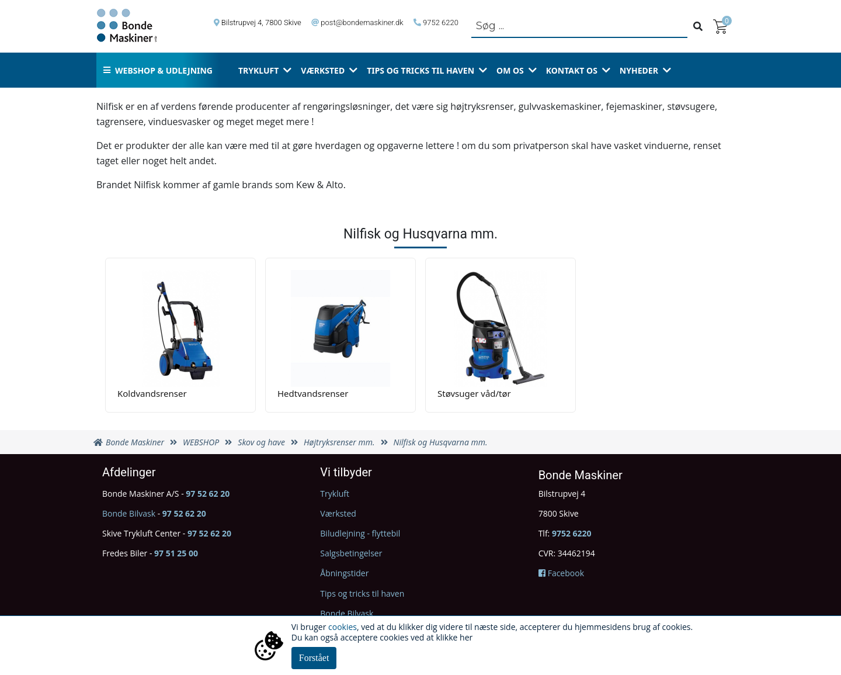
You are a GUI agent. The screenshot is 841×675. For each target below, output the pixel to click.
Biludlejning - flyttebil (360, 533)
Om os (510, 70)
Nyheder (639, 70)
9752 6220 (440, 22)
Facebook (561, 573)
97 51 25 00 (176, 553)
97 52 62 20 (208, 493)
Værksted (323, 70)
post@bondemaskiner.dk (362, 22)
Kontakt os (571, 70)
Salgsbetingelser (351, 553)
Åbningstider (344, 573)
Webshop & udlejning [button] (158, 70)
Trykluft (258, 70)
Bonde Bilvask (128, 513)
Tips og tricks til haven (420, 70)
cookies (342, 626)
